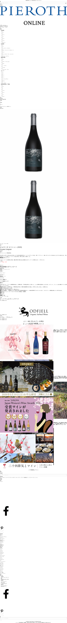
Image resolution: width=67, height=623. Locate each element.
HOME (1, 100)
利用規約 (2, 580)
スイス (1, 557)
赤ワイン (3, 274)
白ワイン (1, 535)
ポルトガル (1, 563)
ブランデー (1, 539)
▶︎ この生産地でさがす (3, 318)
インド (1, 554)
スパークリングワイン (3, 536)
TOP (0, 28)
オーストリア (2, 556)
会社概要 (2, 576)
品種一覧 (1, 546)
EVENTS (1, 98)
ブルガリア (1, 566)
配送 (1, 578)
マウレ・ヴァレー (4, 243)
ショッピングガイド (4, 581)
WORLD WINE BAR (3, 99)
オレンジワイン (2, 538)
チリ (1, 243)
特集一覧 (1, 575)
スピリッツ (1, 542)
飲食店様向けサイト (4, 586)
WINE (1, 29)
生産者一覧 (1, 545)
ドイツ (1, 549)
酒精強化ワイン (2, 540)
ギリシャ (1, 570)
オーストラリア (2, 555)
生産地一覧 (1, 544)
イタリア (1, 550)
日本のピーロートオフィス (5, 577)
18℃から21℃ (7, 281)
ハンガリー (1, 562)
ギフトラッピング (2, 573)
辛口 (7, 243)
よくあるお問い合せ (4, 583)
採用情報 (2, 584)
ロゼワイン (1, 537)
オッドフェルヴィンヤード (6, 269)
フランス (1, 548)
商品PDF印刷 (2, 268)
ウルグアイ (1, 553)
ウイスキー (1, 541)
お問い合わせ (3, 582)
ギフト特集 (1, 572)
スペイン (1, 558)
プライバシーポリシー (4, 585)
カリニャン (4, 276)
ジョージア (1, 568)
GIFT (1, 97)
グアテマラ (1, 569)
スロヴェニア (2, 559)
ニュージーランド (2, 561)
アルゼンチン (2, 552)
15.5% (5, 279)
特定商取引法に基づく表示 (5, 579)
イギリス (1, 567)
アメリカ (1, 551)
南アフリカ (1, 565)
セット (1, 543)
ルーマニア (1, 564)
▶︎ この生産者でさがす (3, 300)
